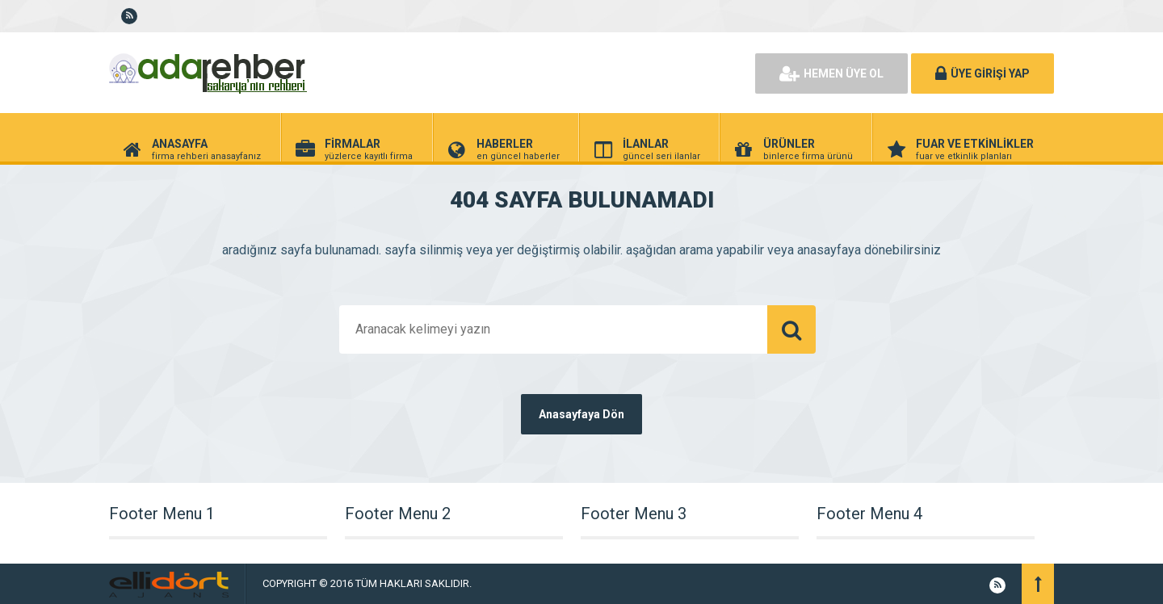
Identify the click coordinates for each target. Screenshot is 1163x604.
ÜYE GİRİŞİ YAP (982, 73)
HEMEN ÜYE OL (831, 73)
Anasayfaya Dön (581, 414)
